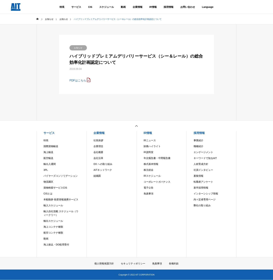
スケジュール (106, 7)
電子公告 (148, 187)
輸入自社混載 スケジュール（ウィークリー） (61, 213)
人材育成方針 (201, 164)
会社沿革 (98, 158)
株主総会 (148, 170)
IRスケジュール (152, 175)
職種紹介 (198, 146)
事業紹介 (198, 140)
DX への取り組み (102, 164)
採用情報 (168, 7)
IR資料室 (148, 152)
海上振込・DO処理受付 (56, 244)
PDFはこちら (77, 80)
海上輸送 (48, 152)
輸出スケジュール (53, 220)
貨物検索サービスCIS (55, 187)
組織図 (97, 175)
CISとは (48, 193)
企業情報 (137, 7)
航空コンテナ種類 (53, 232)
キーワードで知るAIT (205, 158)
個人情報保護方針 (104, 263)
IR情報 (153, 7)
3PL (46, 170)
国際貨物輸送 (51, 146)
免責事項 (148, 193)
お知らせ (78, 48)
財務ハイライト (152, 146)
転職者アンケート (203, 181)
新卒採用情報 (201, 187)
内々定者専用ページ (205, 199)
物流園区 (48, 181)
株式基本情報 (151, 164)
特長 (62, 7)
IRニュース (150, 140)
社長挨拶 (98, 140)
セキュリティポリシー (133, 263)
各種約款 (174, 263)
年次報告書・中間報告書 (157, 158)
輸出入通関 (50, 164)
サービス (76, 7)
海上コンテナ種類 (53, 226)
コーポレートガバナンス (157, 181)
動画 (123, 7)
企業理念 (98, 146)
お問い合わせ (187, 7)
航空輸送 (48, 158)
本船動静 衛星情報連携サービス (61, 199)
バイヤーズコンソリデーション (61, 175)
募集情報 (198, 175)
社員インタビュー (203, 170)
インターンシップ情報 (206, 193)
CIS (90, 7)
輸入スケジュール (53, 205)
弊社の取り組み (202, 205)
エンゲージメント (203, 152)
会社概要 (98, 152)
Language (207, 7)
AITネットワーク (102, 170)
